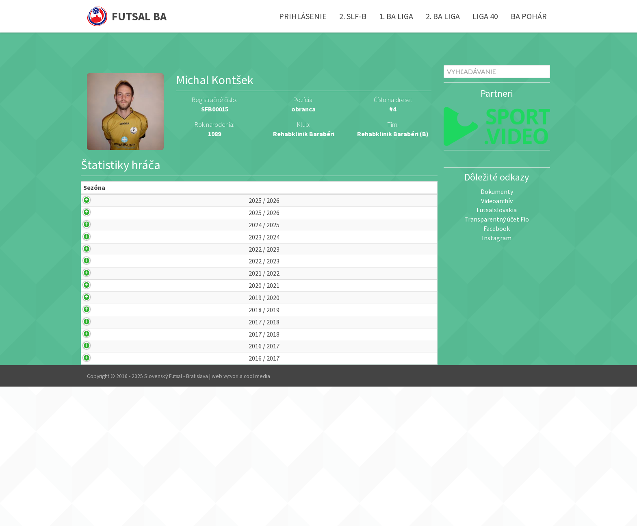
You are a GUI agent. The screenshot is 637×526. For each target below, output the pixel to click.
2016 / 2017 (97, 471)
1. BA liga (396, 16)
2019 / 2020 (97, 386)
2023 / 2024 (97, 278)
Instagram (496, 238)
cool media (257, 515)
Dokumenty (497, 191)
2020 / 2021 (97, 364)
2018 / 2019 (97, 407)
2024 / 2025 (97, 257)
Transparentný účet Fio (496, 219)
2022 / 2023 (97, 300)
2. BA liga (443, 16)
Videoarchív (497, 201)
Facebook (496, 228)
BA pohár (529, 16)
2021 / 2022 (97, 343)
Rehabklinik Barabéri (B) (393, 134)
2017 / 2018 (97, 428)
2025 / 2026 (97, 214)
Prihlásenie (303, 16)
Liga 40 (485, 16)
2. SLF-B (352, 16)
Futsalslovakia (497, 210)
